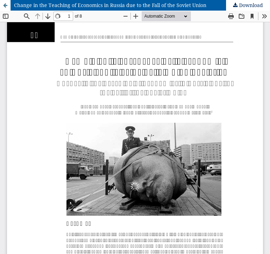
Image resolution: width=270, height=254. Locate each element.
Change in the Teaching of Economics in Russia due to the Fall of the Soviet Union (110, 5)
